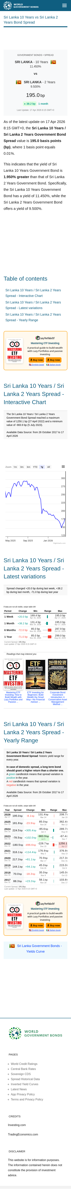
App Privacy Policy (23, 1094)
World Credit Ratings (24, 1063)
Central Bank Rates (23, 1069)
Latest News (19, 1089)
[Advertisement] (35, 38)
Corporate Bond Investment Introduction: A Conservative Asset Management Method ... (57, 698)
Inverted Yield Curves (24, 1084)
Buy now (36, 359)
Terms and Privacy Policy (27, 1099)
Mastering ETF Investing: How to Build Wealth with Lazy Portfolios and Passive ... (13, 697)
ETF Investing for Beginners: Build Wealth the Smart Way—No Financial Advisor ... (35, 697)
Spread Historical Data (25, 1079)
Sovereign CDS (21, 1074)
